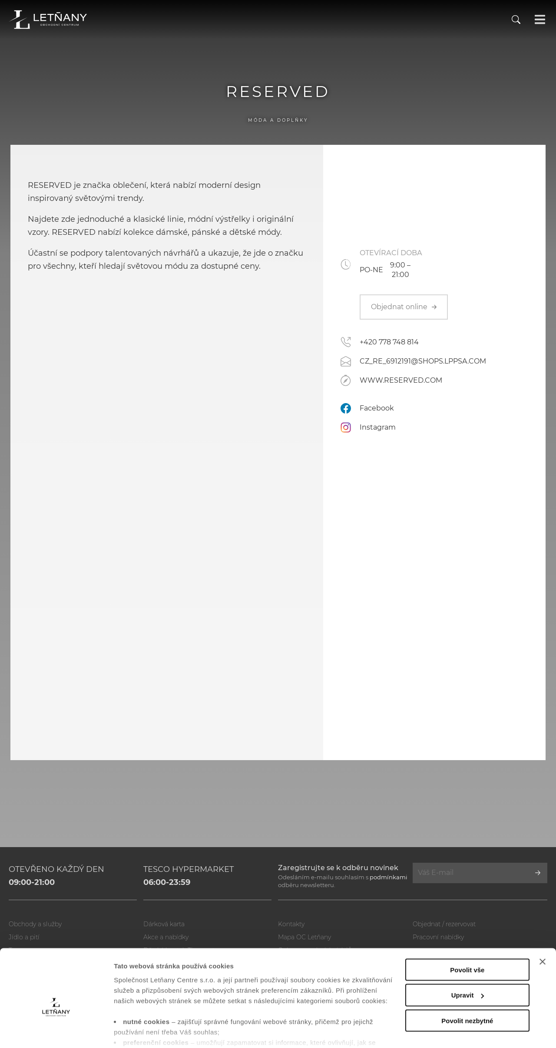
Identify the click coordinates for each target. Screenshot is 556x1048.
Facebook (377, 408)
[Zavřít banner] (542, 917)
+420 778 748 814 (389, 342)
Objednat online (404, 307)
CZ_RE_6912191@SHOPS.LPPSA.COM (423, 361)
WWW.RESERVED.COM (401, 380)
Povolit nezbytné (467, 976)
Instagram (378, 427)
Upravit (467, 950)
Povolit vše (467, 924)
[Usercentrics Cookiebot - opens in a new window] (56, 1031)
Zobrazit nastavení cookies (156, 1031)
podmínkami (388, 877)
